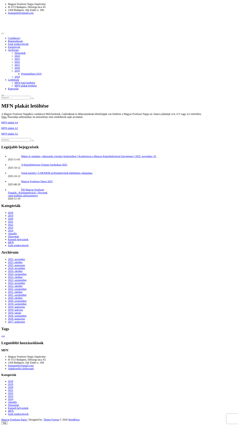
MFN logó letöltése (25, 82)
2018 (17, 76)
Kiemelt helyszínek (18, 239)
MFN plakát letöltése (26, 85)
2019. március (15, 309)
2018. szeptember (17, 315)
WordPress (74, 419)
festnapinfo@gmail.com (21, 13)
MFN (11, 242)
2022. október (15, 286)
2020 (17, 67)
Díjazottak (20, 53)
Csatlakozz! (14, 38)
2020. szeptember (17, 301)
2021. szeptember (17, 295)
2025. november (16, 259)
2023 (17, 59)
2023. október (15, 277)
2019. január (14, 312)
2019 (17, 70)
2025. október (15, 262)
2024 (17, 56)
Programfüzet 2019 (31, 73)
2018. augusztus (16, 318)
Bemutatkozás (15, 41)
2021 (17, 64)
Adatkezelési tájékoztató (21, 368)
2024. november (16, 268)
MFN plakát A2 (9, 133)
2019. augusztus (16, 306)
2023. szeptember (17, 280)
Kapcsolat (13, 88)
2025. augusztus (16, 265)
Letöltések (13, 79)
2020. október (15, 298)
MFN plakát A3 (9, 128)
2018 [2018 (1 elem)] (3, 336)
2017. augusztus (16, 321)
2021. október (15, 292)
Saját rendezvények (18, 44)
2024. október (15, 271)
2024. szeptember (17, 274)
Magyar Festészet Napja (14, 419)
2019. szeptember (17, 304)
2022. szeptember (17, 289)
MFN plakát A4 (9, 122)
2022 (17, 62)
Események (14, 47)
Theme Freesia (51, 419)
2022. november (16, 283)
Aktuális (12, 233)
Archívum (13, 50)
